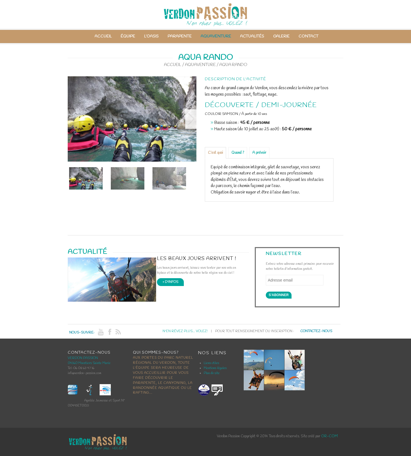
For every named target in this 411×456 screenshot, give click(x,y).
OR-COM (329, 436)
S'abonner (279, 295)
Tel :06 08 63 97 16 (81, 368)
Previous (73, 119)
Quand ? (237, 152)
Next (190, 119)
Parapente (180, 36)
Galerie (281, 36)
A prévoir (259, 152)
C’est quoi (215, 152)
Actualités (252, 36)
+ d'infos (170, 282)
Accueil (103, 36)
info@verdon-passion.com (84, 373)
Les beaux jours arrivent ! (196, 259)
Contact (308, 36)
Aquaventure (216, 36)
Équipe (128, 36)
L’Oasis (151, 36)
